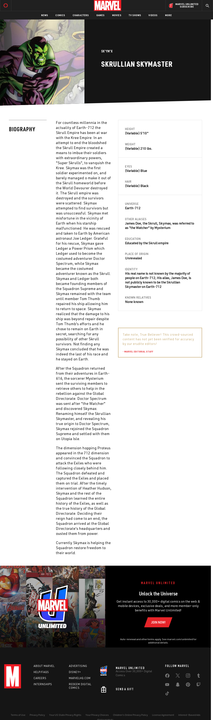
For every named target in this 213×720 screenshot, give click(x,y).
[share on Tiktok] (167, 694)
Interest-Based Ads (189, 714)
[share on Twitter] (178, 676)
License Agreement (163, 714)
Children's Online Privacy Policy (130, 714)
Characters (81, 15)
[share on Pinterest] (188, 685)
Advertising (78, 666)
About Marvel (44, 666)
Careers (40, 678)
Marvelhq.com (80, 678)
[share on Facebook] (167, 677)
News (44, 15)
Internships (43, 684)
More (168, 15)
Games (100, 15)
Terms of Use (18, 714)
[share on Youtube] (167, 685)
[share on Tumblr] (198, 676)
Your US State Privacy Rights (65, 714)
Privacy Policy (37, 714)
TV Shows (135, 15)
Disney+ (75, 672)
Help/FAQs (41, 672)
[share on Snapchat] (178, 685)
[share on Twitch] (198, 685)
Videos (153, 15)
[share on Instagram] (188, 676)
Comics (60, 15)
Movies (116, 15)
